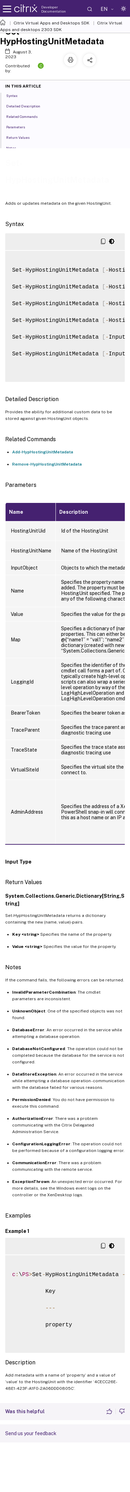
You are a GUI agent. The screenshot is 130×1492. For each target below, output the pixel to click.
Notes (15, 147)
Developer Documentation (53, 9)
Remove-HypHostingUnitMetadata (47, 464)
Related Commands (25, 116)
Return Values (21, 137)
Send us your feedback (31, 1433)
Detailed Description (27, 105)
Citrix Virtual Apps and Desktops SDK (51, 23)
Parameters (19, 126)
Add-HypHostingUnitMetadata (42, 452)
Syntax (15, 95)
